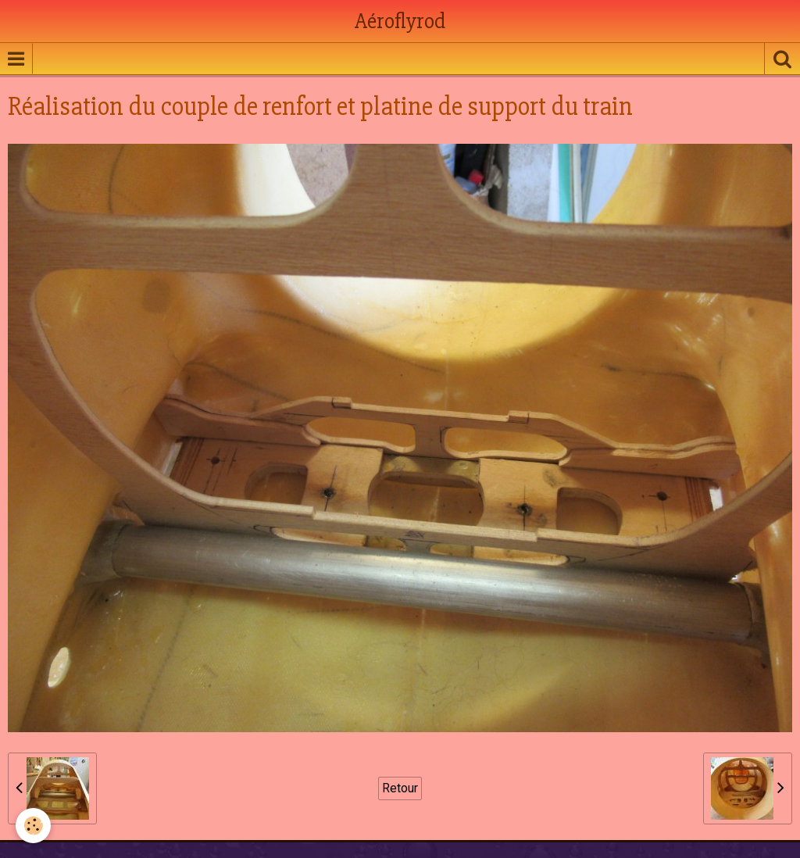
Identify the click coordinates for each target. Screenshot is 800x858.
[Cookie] (33, 825)
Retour (400, 788)
